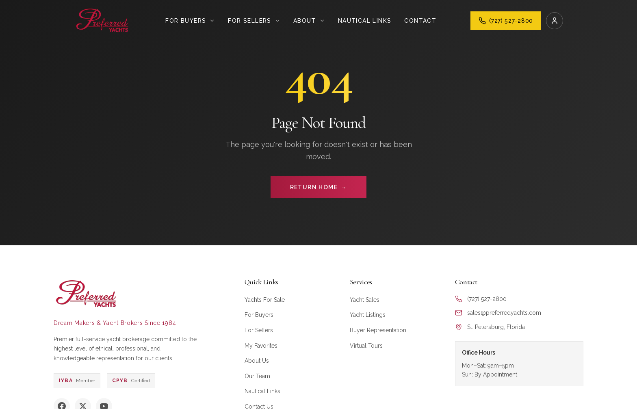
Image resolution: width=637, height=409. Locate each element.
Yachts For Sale (265, 299)
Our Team (257, 376)
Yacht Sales (364, 299)
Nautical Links (365, 20)
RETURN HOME (318, 187)
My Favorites (261, 345)
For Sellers (259, 330)
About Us (257, 360)
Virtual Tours (366, 345)
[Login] (554, 20)
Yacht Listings (368, 315)
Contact (420, 20)
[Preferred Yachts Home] (102, 20)
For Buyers (259, 315)
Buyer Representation (378, 330)
